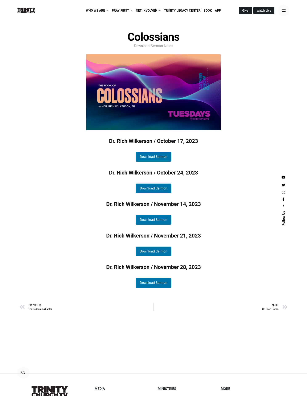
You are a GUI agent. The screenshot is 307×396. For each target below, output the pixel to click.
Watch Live (264, 10)
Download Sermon (153, 157)
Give (245, 10)
